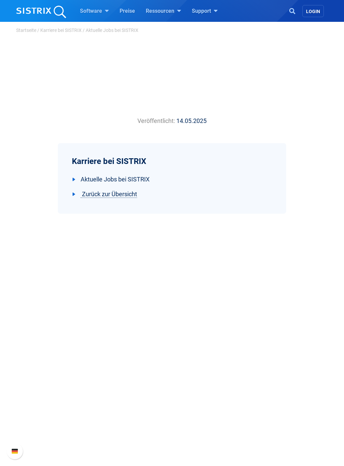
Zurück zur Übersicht (109, 194)
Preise (127, 11)
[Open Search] (292, 10)
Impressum (39, 404)
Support (205, 10)
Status (265, 404)
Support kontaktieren (282, 393)
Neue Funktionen (277, 372)
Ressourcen (163, 10)
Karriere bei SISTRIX (61, 30)
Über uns (36, 361)
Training (190, 372)
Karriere (35, 372)
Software (94, 10)
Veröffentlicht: (156, 120)
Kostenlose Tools (200, 404)
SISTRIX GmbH (46, 348)
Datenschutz (40, 393)
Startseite (26, 30)
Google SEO (117, 372)
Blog (185, 393)
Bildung (35, 382)
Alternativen (194, 425)
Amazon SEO (118, 382)
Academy (191, 382)
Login (313, 11)
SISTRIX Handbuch (280, 361)
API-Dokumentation (280, 382)
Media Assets (196, 436)
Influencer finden (122, 393)
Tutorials (190, 415)
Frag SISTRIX (196, 361)
